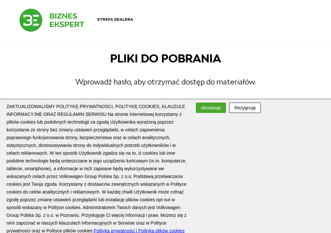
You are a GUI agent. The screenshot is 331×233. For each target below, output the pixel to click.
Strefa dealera (115, 19)
